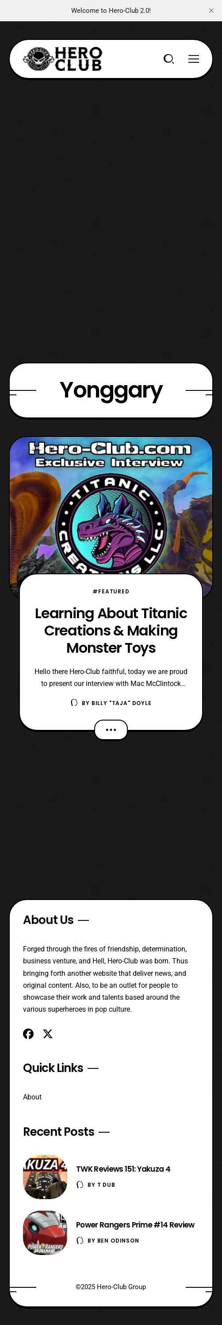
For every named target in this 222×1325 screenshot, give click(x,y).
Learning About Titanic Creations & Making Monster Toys (111, 630)
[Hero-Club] (63, 59)
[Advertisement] (111, 141)
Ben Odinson (118, 1240)
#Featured (111, 591)
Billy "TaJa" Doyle (122, 703)
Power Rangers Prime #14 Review (135, 1225)
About (32, 1097)
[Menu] (193, 59)
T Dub (106, 1185)
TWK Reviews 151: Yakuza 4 (123, 1169)
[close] (211, 11)
